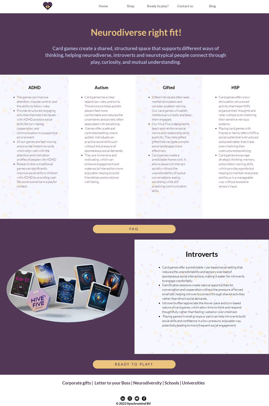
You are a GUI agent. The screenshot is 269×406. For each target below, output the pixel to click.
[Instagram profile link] (130, 398)
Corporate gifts (77, 382)
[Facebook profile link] (144, 398)
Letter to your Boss (112, 382)
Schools (172, 382)
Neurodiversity (147, 382)
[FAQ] (134, 229)
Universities (193, 382)
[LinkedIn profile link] (122, 398)
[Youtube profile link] (137, 398)
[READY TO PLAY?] (134, 364)
